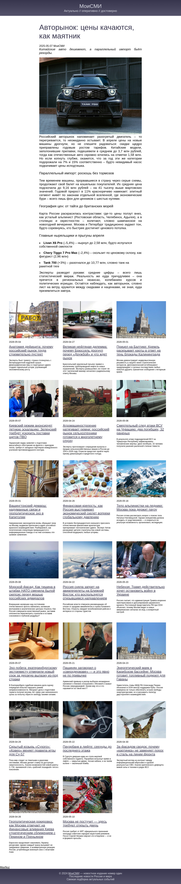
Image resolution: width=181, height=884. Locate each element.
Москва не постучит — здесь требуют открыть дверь (85, 823)
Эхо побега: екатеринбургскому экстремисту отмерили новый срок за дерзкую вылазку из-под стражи (33, 673)
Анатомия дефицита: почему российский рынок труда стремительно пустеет (31, 350)
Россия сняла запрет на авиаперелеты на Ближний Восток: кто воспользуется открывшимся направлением (85, 592)
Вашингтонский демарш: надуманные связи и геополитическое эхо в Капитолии (28, 511)
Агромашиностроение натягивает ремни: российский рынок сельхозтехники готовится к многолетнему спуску (86, 433)
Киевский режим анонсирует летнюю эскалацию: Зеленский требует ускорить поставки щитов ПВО (32, 431)
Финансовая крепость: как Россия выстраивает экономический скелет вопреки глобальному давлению (86, 511)
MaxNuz (5, 867)
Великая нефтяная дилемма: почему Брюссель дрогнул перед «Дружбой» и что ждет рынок (85, 352)
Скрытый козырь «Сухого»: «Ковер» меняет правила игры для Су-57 (32, 750)
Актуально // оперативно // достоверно (90, 11)
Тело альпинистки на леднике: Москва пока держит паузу (139, 507)
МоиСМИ (90, 6)
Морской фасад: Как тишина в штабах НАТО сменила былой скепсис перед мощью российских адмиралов (32, 592)
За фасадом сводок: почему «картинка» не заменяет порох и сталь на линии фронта (139, 750)
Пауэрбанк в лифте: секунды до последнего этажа (87, 748)
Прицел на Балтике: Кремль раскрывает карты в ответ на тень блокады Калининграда (138, 350)
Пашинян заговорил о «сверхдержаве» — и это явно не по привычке (86, 671)
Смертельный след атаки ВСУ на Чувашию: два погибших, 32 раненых (140, 429)
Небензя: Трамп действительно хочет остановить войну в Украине (140, 590)
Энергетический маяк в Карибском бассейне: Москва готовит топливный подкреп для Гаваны (140, 673)
